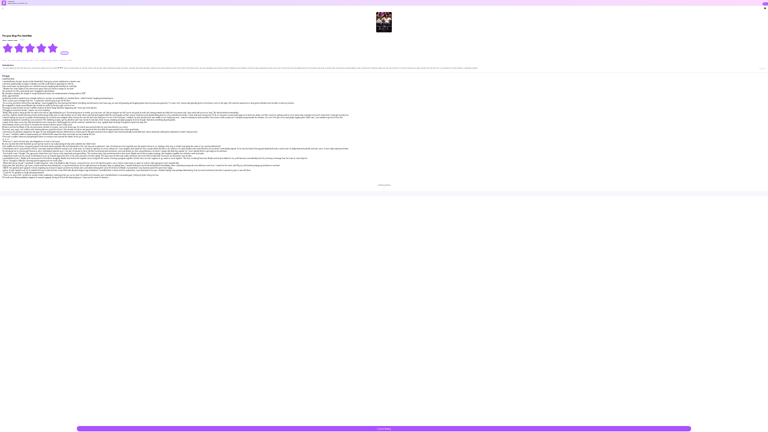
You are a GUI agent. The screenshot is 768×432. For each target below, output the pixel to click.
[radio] (8, 48)
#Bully (32, 60)
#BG (8, 60)
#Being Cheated (16, 60)
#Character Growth (46, 60)
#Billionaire (25, 60)
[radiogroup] (30, 48)
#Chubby (55, 60)
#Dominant (62, 60)
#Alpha (4, 60)
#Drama (69, 60)
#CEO (37, 60)
